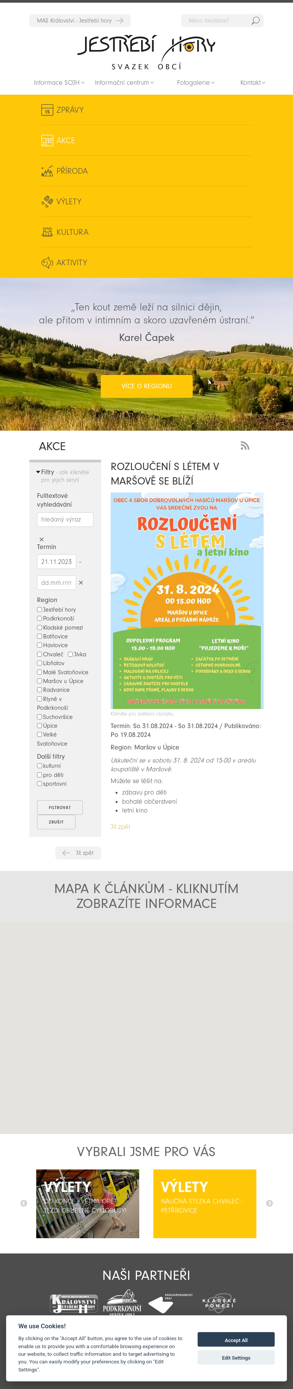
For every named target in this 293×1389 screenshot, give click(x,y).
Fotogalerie (193, 83)
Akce (65, 140)
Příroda (72, 171)
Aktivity (71, 263)
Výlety (68, 202)
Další (269, 1204)
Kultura (72, 232)
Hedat (255, 20)
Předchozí (23, 1204)
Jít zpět (84, 853)
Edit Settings (236, 1358)
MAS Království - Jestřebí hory (74, 20)
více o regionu (147, 386)
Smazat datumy (81, 582)
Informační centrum (122, 83)
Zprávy (70, 110)
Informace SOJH (57, 83)
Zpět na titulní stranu (146, 52)
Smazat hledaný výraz (42, 540)
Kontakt (250, 83)
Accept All (236, 1340)
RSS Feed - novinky (246, 444)
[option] (87, 1203)
